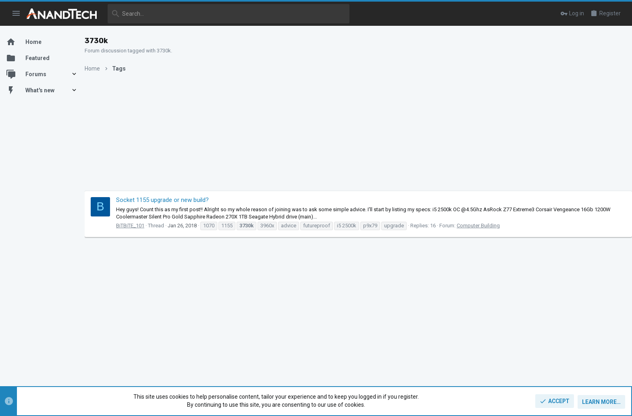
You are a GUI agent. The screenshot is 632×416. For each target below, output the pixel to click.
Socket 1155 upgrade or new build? (170, 200)
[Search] (228, 13)
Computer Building (486, 226)
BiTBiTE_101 (138, 226)
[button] (16, 14)
